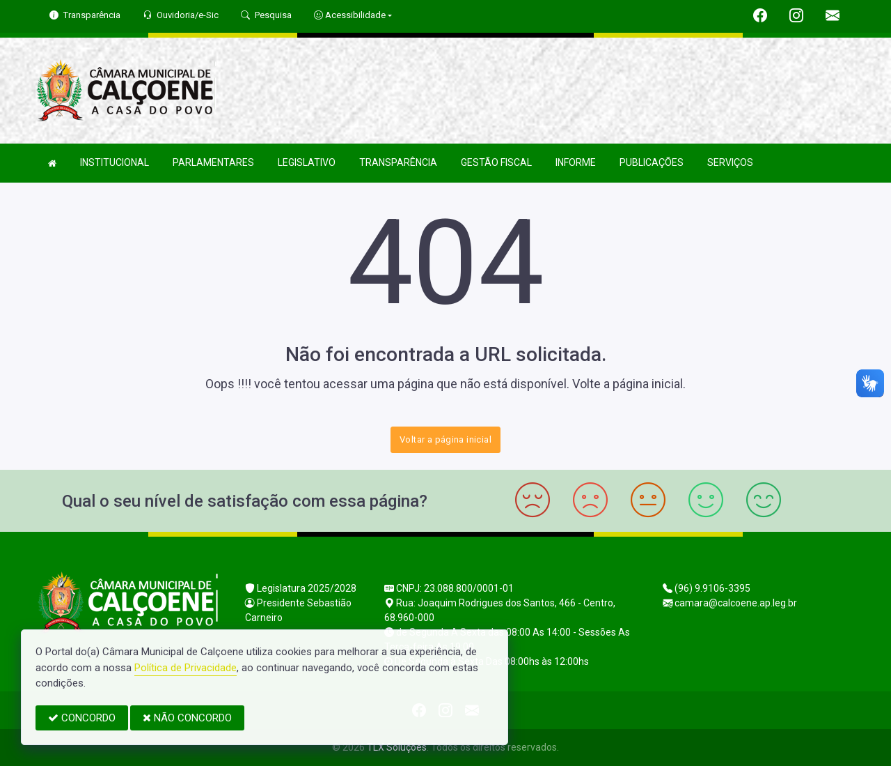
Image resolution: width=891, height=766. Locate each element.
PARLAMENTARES (213, 162)
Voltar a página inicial (445, 439)
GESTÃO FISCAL (496, 162)
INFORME (575, 162)
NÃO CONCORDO (187, 718)
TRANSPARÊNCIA (398, 162)
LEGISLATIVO (307, 162)
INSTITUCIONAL (114, 162)
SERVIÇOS (730, 162)
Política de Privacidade (185, 667)
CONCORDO (82, 718)
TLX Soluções (397, 747)
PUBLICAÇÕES (652, 162)
